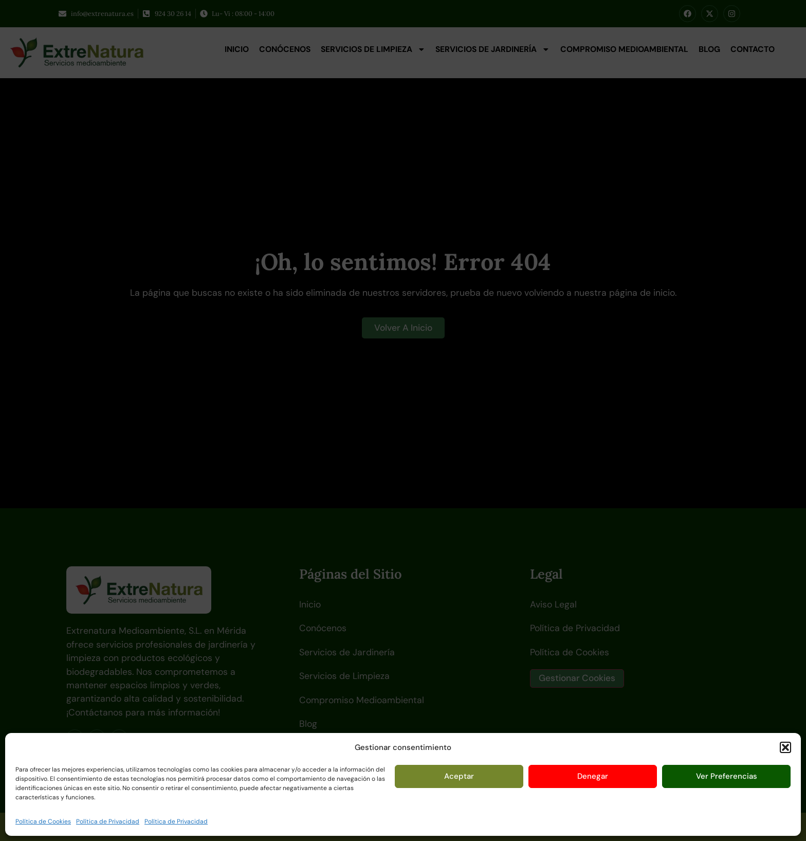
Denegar (592, 776)
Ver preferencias (726, 776)
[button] (785, 747)
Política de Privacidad (107, 821)
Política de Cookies (43, 821)
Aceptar (459, 776)
